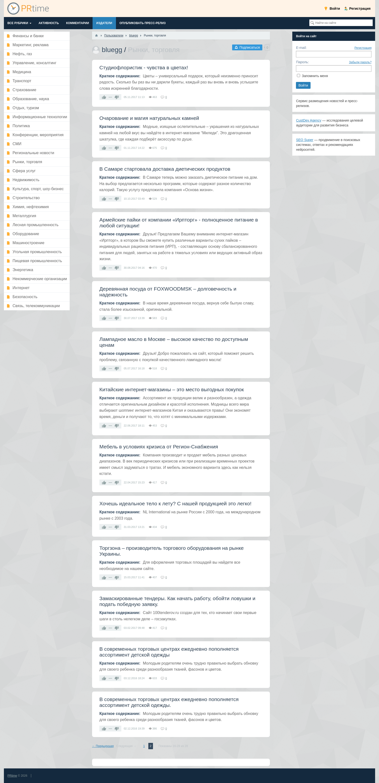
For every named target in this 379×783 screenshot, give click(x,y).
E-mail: (301, 48)
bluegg (112, 49)
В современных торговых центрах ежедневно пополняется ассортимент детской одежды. (169, 702)
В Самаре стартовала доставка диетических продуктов (164, 169)
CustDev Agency (308, 120)
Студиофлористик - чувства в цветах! (143, 67)
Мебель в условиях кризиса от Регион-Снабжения (158, 446)
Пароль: (302, 62)
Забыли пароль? (360, 62)
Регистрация (362, 48)
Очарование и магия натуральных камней (149, 118)
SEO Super (304, 140)
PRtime (12, 775)
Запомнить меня (315, 76)
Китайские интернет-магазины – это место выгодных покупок (171, 389)
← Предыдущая (103, 746)
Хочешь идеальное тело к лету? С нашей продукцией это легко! (175, 503)
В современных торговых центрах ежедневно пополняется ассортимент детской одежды (169, 652)
